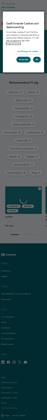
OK (37, 59)
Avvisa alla (23, 59)
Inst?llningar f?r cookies (28, 51)
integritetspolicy (13, 43)
